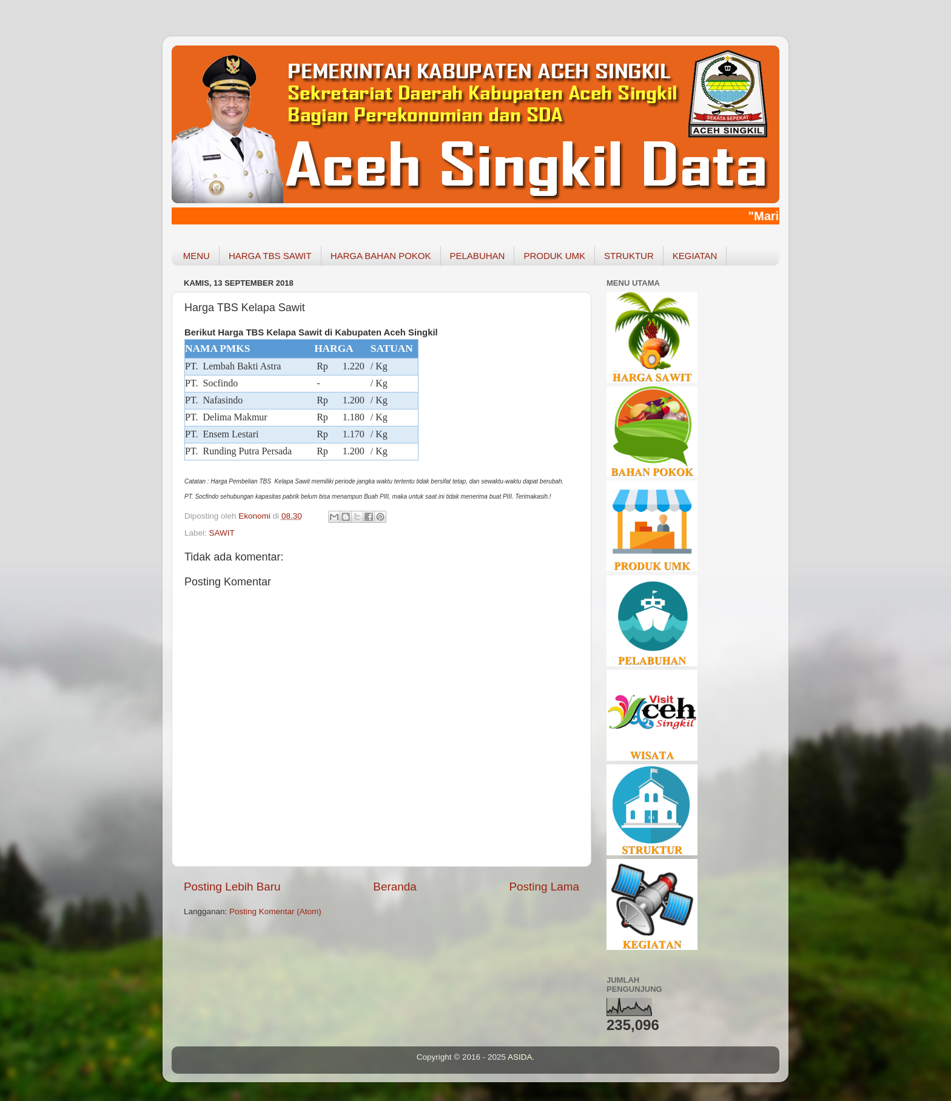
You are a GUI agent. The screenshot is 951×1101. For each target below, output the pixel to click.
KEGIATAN (695, 256)
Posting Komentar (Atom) (275, 911)
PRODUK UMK (554, 256)
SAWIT (222, 532)
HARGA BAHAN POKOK (381, 256)
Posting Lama (544, 886)
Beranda (394, 886)
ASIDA (520, 1057)
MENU (196, 256)
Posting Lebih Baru (232, 886)
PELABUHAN (477, 256)
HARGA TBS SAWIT (270, 256)
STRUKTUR (629, 256)
